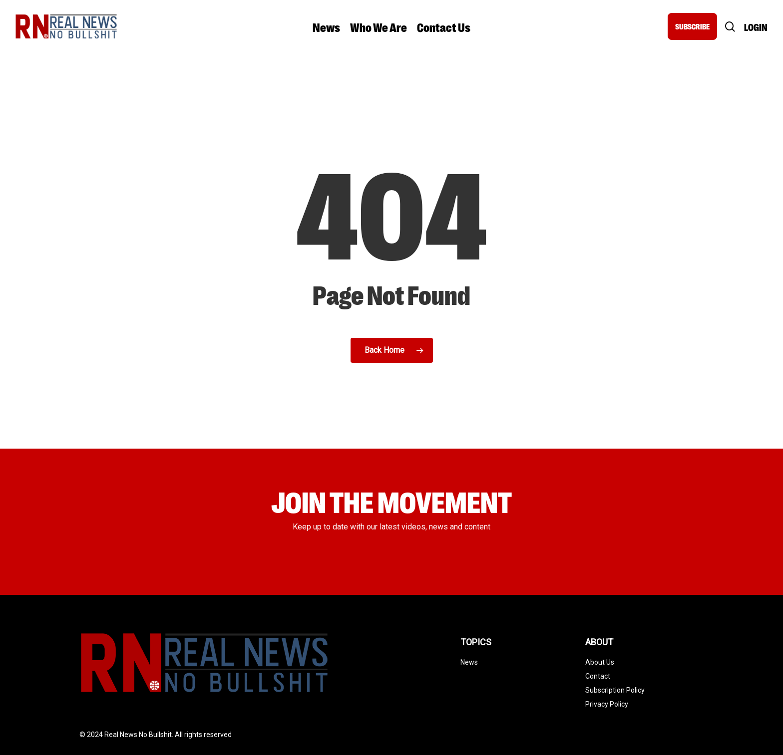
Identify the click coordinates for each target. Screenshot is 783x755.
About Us (599, 662)
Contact (597, 676)
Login (756, 26)
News (469, 662)
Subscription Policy (615, 690)
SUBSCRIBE (692, 26)
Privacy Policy (606, 704)
